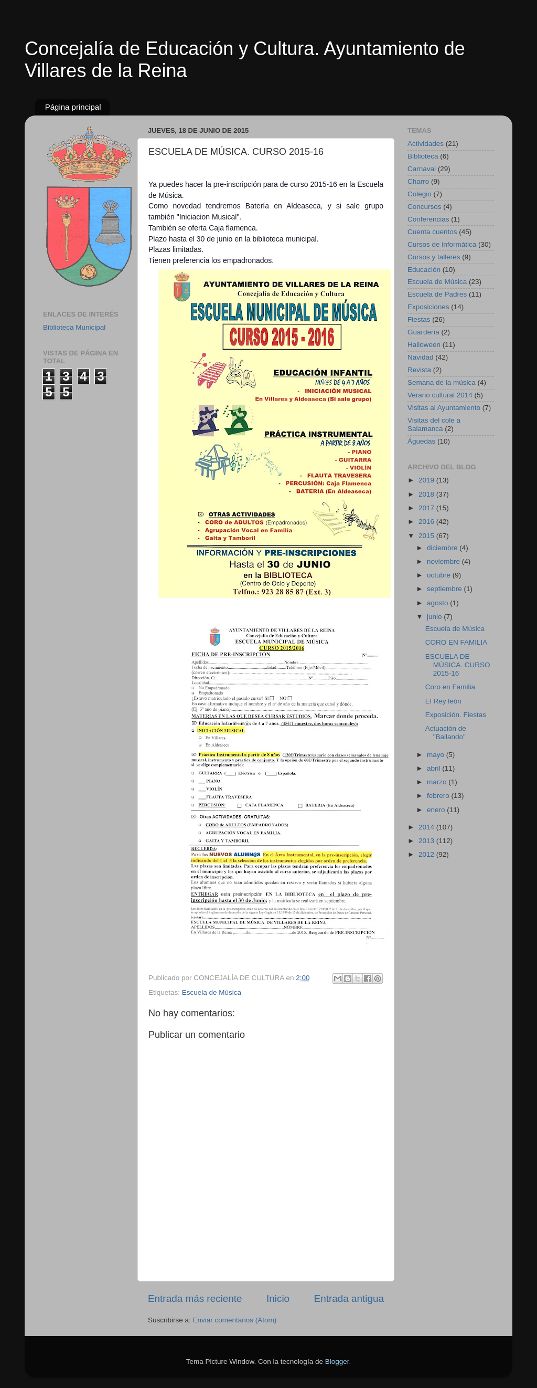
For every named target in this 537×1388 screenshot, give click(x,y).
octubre (440, 575)
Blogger (337, 1361)
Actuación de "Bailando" (445, 732)
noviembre (444, 561)
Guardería (423, 332)
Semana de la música (441, 382)
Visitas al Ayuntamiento (443, 408)
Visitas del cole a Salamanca (433, 424)
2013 (427, 841)
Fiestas (419, 319)
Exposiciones (428, 307)
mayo (436, 755)
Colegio (419, 194)
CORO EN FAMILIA (456, 642)
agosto (438, 603)
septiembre (445, 589)
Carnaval (421, 169)
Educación (424, 270)
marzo (437, 782)
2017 (427, 508)
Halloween (424, 345)
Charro (418, 181)
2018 (427, 494)
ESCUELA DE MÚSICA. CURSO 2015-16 (457, 665)
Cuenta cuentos (432, 232)
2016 (427, 521)
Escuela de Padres (437, 294)
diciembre (443, 548)
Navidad (420, 357)
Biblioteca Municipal (74, 327)
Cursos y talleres (433, 257)
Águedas (421, 441)
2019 (427, 480)
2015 (427, 536)
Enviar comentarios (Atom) (235, 1320)
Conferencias (428, 219)
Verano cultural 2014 (439, 395)
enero (437, 810)
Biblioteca (422, 156)
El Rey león (443, 701)
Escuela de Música (211, 992)
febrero (439, 796)
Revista (419, 370)
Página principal (73, 106)
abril (434, 768)
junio (435, 617)
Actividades (425, 144)
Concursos (424, 207)
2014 (427, 827)
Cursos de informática (441, 244)
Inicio (277, 1298)
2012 (427, 854)
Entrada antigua (349, 1298)
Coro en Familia (450, 687)
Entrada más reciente (195, 1298)
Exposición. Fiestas (455, 715)
